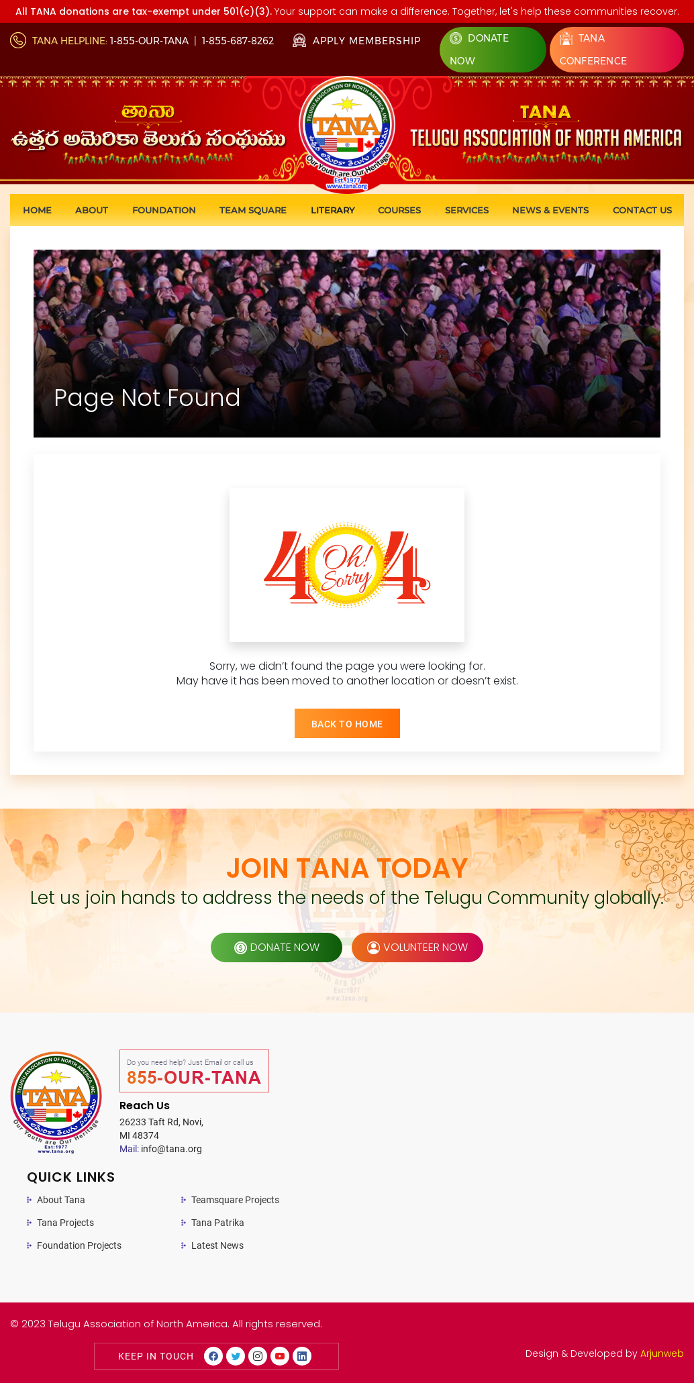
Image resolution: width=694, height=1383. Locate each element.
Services (467, 210)
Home (37, 210)
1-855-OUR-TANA (149, 41)
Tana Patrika (217, 1222)
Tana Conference (594, 49)
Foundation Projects (79, 1245)
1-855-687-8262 (238, 41)
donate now (276, 947)
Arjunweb (662, 1353)
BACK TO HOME (347, 724)
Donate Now (479, 49)
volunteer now (417, 947)
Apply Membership (357, 41)
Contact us (642, 210)
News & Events (550, 210)
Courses (399, 210)
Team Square (253, 210)
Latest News (217, 1245)
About (91, 210)
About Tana (61, 1199)
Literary (332, 210)
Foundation (164, 210)
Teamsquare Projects (235, 1199)
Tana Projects (65, 1222)
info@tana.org (160, 1148)
